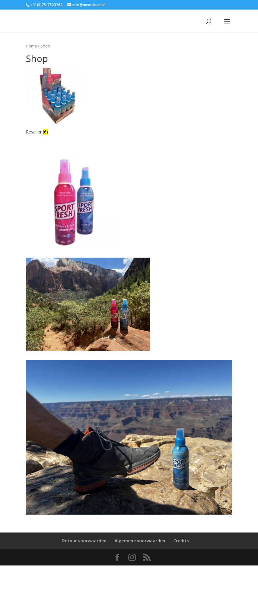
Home (31, 46)
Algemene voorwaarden (140, 541)
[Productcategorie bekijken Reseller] (55, 101)
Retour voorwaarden (84, 541)
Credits (181, 541)
